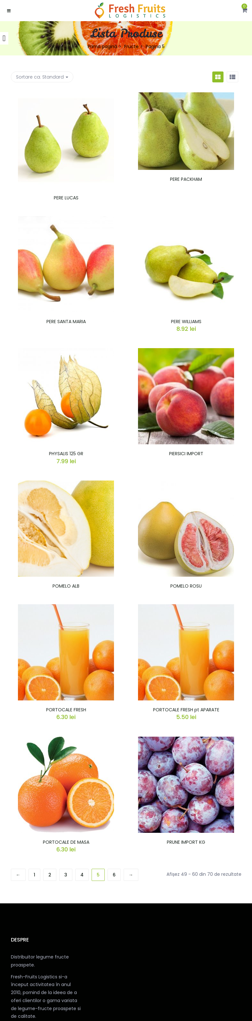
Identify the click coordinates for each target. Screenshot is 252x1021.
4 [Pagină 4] (82, 875)
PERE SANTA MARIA (66, 321)
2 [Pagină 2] (49, 875)
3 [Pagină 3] (65, 875)
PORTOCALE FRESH (66, 710)
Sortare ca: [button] (42, 77)
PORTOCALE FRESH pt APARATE (186, 710)
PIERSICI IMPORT (186, 453)
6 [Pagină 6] (114, 875)
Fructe (131, 46)
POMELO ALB (66, 586)
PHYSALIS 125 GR (66, 453)
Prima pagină (102, 46)
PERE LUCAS (66, 198)
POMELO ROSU (186, 586)
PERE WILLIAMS (186, 321)
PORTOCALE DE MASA (66, 842)
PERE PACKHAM (186, 179)
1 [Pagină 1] (34, 875)
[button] (244, 10)
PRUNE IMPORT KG (186, 842)
